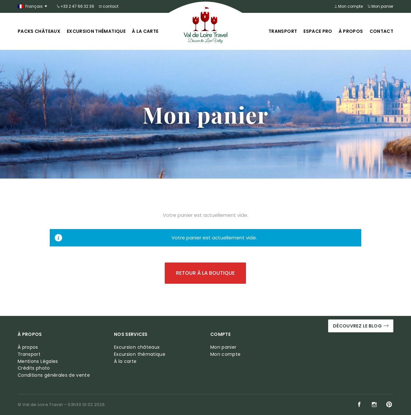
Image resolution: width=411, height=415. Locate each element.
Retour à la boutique (205, 273)
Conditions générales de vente (54, 375)
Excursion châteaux (137, 347)
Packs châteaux (39, 31)
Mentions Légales (38, 361)
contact (108, 6)
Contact (381, 31)
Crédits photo (34, 368)
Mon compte (349, 6)
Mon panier (380, 6)
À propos (351, 31)
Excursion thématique (96, 31)
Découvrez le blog (361, 326)
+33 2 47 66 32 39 (75, 6)
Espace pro (317, 31)
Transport (282, 31)
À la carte (145, 31)
